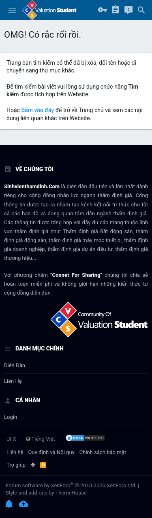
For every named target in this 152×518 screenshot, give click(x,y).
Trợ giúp (16, 465)
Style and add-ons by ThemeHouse (46, 493)
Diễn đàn (14, 365)
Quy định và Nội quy (51, 452)
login (10, 417)
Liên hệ (13, 381)
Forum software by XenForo (71, 485)
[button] (12, 10)
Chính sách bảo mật (102, 452)
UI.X (11, 439)
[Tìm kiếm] (141, 10)
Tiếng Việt (40, 439)
